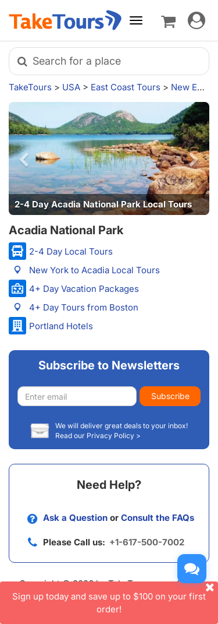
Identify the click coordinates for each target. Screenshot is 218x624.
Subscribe (170, 396)
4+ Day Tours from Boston (83, 307)
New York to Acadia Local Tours (94, 270)
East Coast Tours (125, 87)
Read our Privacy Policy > (98, 435)
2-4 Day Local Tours (71, 251)
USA (71, 87)
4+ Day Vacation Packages (84, 288)
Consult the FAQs (157, 517)
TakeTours (30, 87)
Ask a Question (75, 517)
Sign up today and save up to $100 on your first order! (115, 597)
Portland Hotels (61, 326)
